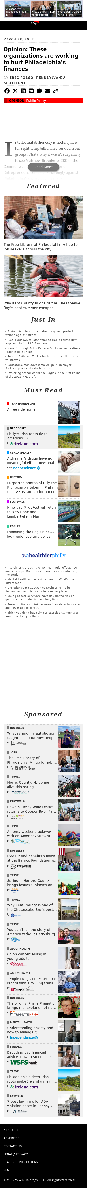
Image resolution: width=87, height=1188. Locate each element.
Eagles (15, 526)
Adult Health (20, 949)
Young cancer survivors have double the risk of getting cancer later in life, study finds (39, 597)
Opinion (16, 100)
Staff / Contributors (21, 1162)
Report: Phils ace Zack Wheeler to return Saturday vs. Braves (41, 358)
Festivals (17, 502)
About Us (11, 1130)
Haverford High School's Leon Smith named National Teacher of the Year (43, 350)
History (16, 477)
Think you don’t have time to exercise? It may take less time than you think (41, 614)
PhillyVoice (10, 25)
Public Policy (36, 100)
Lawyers (16, 1096)
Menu (79, 25)
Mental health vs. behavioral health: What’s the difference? (39, 581)
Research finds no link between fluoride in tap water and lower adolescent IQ (42, 606)
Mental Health (21, 1022)
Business (17, 728)
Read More (43, 167)
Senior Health (21, 453)
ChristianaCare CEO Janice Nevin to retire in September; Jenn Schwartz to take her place (37, 589)
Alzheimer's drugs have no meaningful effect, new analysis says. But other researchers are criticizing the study (41, 571)
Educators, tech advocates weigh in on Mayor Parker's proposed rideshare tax (38, 366)
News (34, 23)
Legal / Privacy (16, 1154)
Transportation (22, 403)
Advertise (11, 1138)
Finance (16, 1047)
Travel (15, 777)
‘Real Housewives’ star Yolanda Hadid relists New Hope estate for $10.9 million (41, 341)
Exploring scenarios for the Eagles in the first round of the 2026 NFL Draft (43, 374)
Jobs (13, 752)
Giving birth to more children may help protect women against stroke (39, 333)
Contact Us (13, 1146)
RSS (6, 1170)
